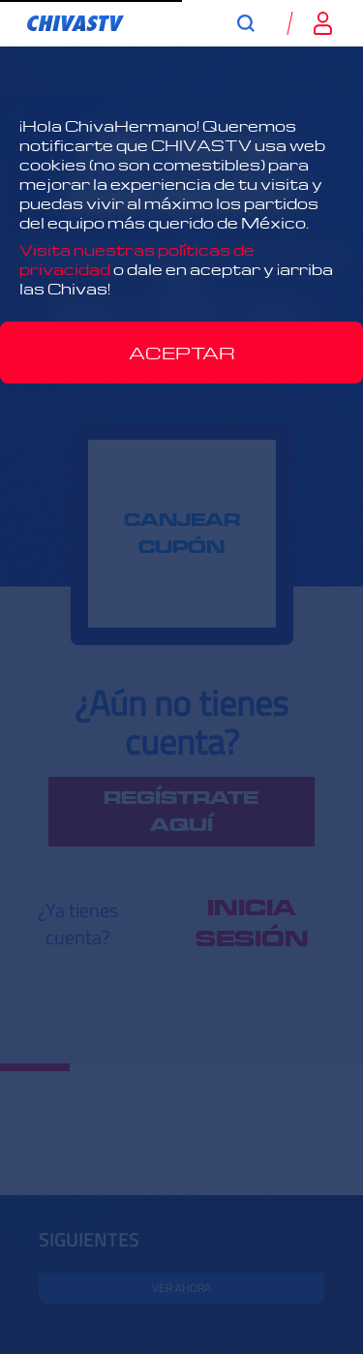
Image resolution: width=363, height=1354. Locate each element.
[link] (75, 23)
